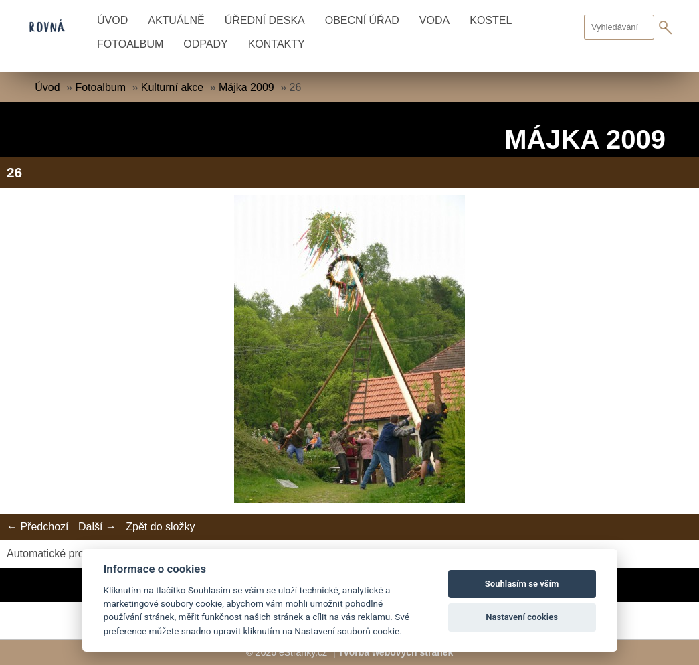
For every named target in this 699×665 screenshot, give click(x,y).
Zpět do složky (160, 526)
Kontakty (276, 44)
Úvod (112, 20)
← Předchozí (37, 526)
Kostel (491, 20)
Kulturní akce (172, 87)
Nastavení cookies (522, 617)
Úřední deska (265, 20)
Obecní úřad (362, 20)
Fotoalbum (130, 44)
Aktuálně (176, 20)
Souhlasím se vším (522, 584)
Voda (434, 20)
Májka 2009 (246, 87)
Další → (97, 526)
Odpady (205, 44)
